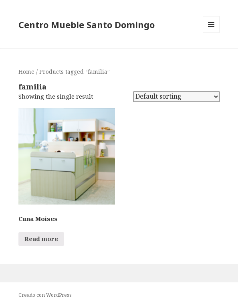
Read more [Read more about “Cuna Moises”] (41, 239)
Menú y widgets (211, 32)
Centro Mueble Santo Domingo (86, 24)
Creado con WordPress (45, 295)
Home (26, 71)
